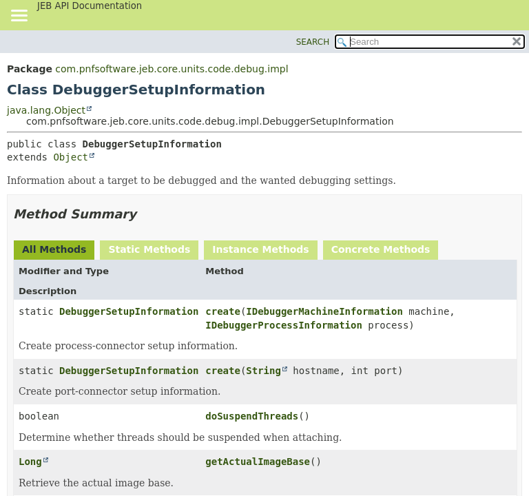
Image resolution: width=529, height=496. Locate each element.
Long (30, 461)
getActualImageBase (257, 461)
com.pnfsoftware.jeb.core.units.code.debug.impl (171, 68)
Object (70, 157)
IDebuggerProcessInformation (283, 325)
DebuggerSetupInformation (128, 311)
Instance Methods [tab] (260, 249)
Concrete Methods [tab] (381, 249)
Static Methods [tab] (149, 249)
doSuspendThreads (251, 416)
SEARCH (313, 42)
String (263, 370)
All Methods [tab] (54, 249)
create (222, 311)
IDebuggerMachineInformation (324, 311)
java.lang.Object (46, 110)
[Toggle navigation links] (18, 16)
